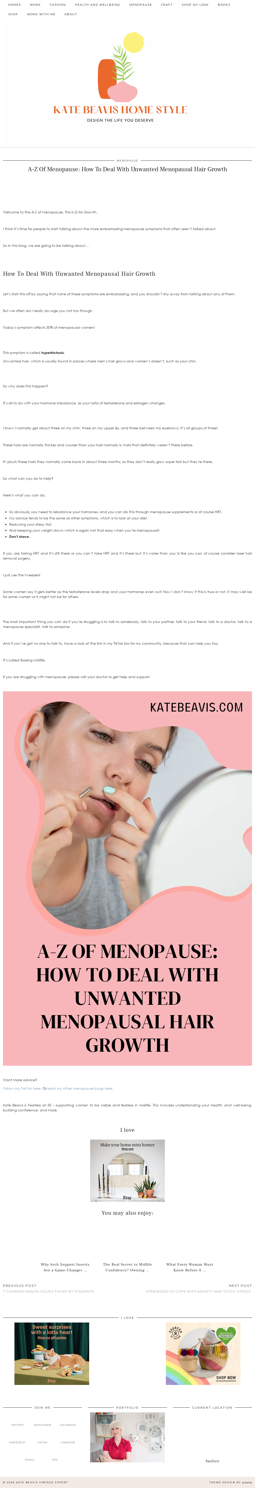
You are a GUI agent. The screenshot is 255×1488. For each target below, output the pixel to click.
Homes (14, 4)
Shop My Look (195, 4)
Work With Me (41, 14)
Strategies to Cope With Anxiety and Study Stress (199, 1288)
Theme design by (230, 1482)
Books (224, 4)
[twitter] (17, 1421)
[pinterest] (17, 1438)
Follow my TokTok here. (23, 1088)
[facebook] (67, 1421)
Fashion (58, 4)
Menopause (140, 4)
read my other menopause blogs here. (80, 1088)
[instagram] (42, 1421)
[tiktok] (42, 1438)
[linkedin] (67, 1438)
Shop (13, 14)
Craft (167, 4)
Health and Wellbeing (98, 4)
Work (35, 4)
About (70, 14)
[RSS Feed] (55, 1456)
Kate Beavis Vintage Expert (42, 1482)
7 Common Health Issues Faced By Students (48, 1288)
